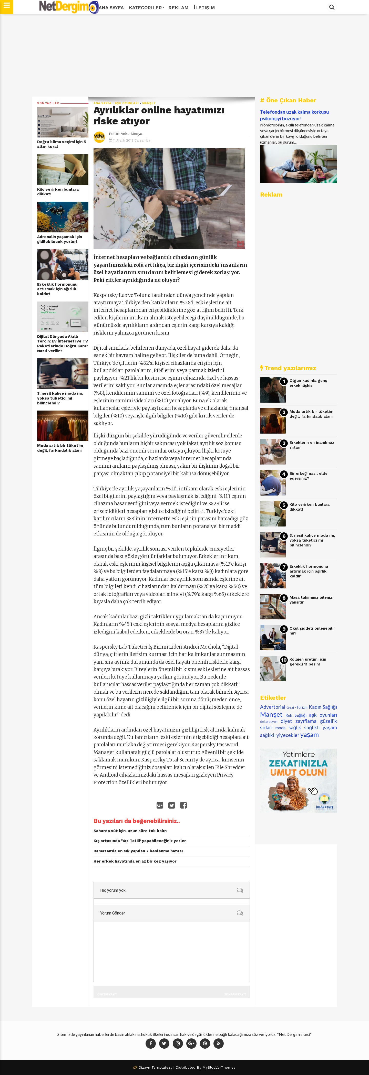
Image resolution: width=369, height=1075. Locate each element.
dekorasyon (269, 721)
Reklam (178, 7)
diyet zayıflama (299, 721)
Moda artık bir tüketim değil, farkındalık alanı (60, 448)
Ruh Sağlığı (295, 715)
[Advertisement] (184, 55)
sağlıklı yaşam (320, 727)
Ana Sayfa (111, 7)
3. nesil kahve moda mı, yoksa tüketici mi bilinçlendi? (60, 398)
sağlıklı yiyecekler (279, 735)
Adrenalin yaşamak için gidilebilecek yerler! (59, 239)
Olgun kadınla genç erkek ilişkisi (308, 383)
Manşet (149, 103)
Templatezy (161, 1067)
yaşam (309, 734)
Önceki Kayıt (107, 994)
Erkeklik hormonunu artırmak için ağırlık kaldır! (57, 289)
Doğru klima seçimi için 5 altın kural (61, 144)
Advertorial (272, 707)
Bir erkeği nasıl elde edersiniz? (308, 476)
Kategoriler (146, 7)
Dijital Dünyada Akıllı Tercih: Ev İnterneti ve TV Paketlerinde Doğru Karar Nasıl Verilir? (62, 343)
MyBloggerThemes (218, 1067)
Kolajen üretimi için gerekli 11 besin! (308, 661)
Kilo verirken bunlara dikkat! (58, 192)
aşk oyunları (127, 103)
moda (280, 727)
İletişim (204, 7)
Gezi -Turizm (297, 707)
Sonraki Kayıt (235, 994)
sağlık (295, 727)
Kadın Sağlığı (323, 707)
